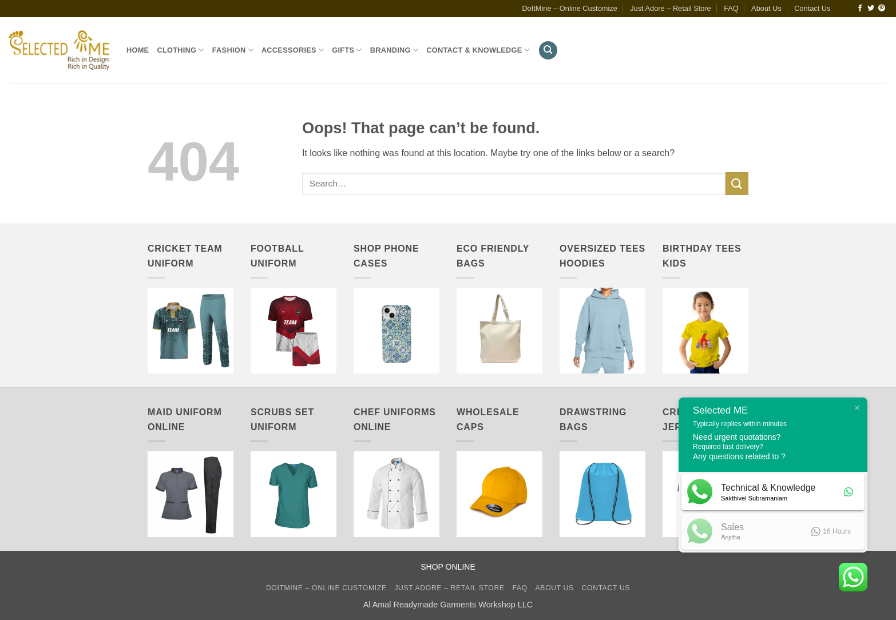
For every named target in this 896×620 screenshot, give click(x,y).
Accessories (292, 50)
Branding (394, 50)
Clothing (180, 50)
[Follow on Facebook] (860, 9)
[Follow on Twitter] (870, 9)
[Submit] (736, 183)
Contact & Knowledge (478, 50)
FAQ (731, 8)
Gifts (347, 50)
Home (137, 50)
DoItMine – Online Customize (569, 8)
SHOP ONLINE (448, 566)
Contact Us (812, 8)
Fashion (232, 50)
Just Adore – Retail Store (670, 8)
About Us (766, 8)
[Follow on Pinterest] (881, 9)
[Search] (548, 50)
